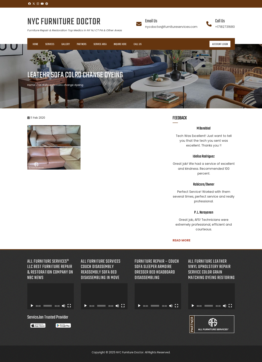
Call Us (138, 44)
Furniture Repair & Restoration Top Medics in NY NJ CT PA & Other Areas (74, 30)
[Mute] (63, 306)
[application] (50, 296)
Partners (81, 44)
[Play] (32, 306)
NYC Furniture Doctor (64, 22)
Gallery (65, 44)
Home (35, 44)
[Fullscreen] (69, 306)
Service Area (100, 44)
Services (49, 44)
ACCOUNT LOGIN (220, 44)
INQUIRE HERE (120, 44)
